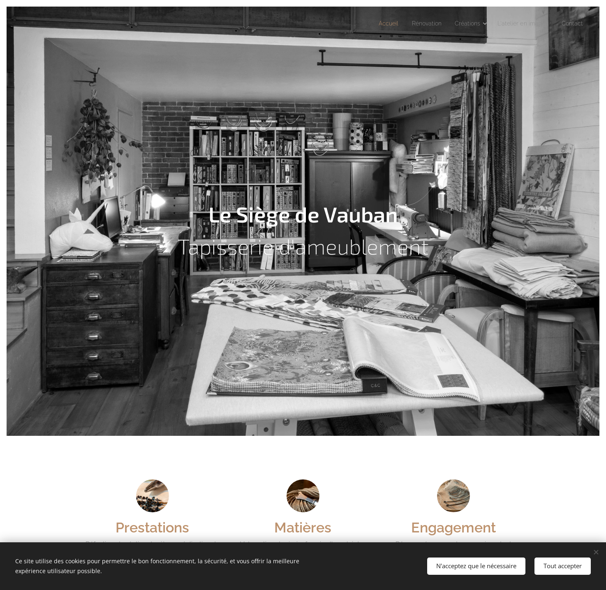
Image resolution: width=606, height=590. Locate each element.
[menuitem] (374, 23)
